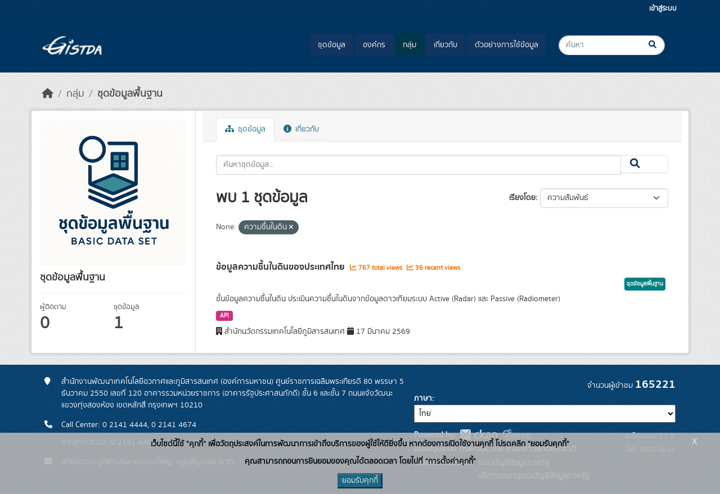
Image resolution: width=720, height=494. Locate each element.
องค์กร (374, 45)
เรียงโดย (522, 197)
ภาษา (423, 398)
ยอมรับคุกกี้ (360, 480)
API (224, 315)
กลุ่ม (409, 45)
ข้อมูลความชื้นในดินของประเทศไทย (281, 267)
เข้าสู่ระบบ (663, 8)
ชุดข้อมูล (331, 45)
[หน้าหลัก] (47, 94)
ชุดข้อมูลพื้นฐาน (130, 94)
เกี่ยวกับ (445, 45)
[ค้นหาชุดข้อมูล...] (612, 45)
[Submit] (661, 45)
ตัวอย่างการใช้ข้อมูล (506, 45)
